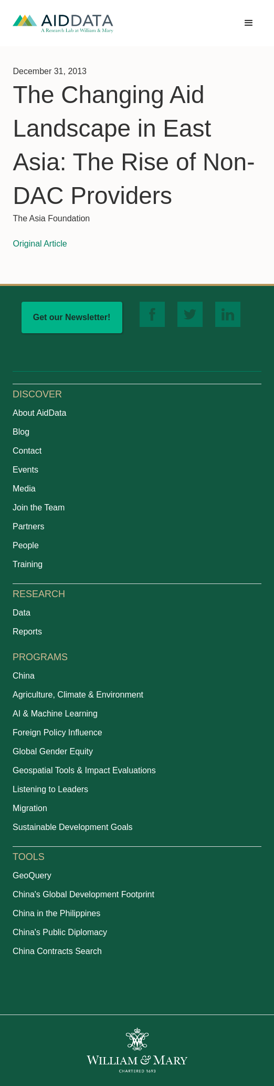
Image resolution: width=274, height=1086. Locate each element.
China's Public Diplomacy (60, 932)
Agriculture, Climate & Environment (78, 694)
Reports (27, 631)
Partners (28, 526)
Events (25, 469)
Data (21, 612)
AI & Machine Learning (55, 713)
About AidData (39, 412)
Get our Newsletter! (72, 317)
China (24, 675)
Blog (21, 431)
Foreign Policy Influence (57, 732)
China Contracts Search (57, 951)
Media (24, 488)
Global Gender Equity (53, 751)
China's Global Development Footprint (83, 894)
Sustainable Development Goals (73, 827)
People (26, 545)
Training (28, 564)
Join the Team (39, 507)
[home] (63, 23)
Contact (27, 450)
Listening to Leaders (50, 789)
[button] (248, 23)
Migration (30, 808)
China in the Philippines (56, 913)
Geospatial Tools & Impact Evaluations (84, 770)
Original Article (40, 243)
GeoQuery (32, 875)
